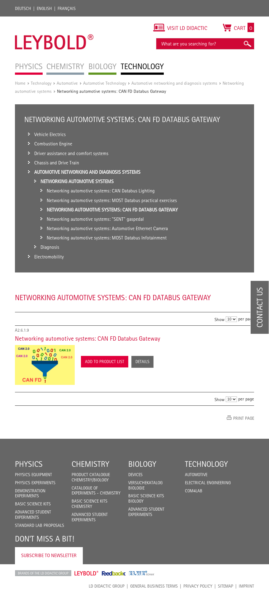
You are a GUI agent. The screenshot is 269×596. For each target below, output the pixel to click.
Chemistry (90, 464)
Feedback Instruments (114, 573)
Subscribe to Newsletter (49, 555)
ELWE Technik (141, 573)
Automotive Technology (104, 83)
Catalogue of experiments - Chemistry (96, 490)
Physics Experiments (35, 482)
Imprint (246, 586)
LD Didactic (43, 573)
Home (20, 83)
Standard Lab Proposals (39, 525)
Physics (29, 464)
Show (219, 319)
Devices (135, 474)
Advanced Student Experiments (33, 514)
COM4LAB (193, 490)
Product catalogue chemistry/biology (91, 477)
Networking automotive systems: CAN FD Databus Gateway (87, 338)
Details (142, 361)
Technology (41, 83)
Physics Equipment (33, 474)
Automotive (67, 83)
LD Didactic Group (107, 586)
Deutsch (23, 8)
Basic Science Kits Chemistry (89, 504)
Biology (142, 464)
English (44, 8)
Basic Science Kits (33, 503)
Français (67, 8)
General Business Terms (154, 586)
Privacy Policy (197, 586)
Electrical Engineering (208, 482)
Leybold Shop (86, 573)
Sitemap (225, 586)
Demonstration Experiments (30, 493)
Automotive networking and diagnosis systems (174, 83)
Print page (243, 418)
